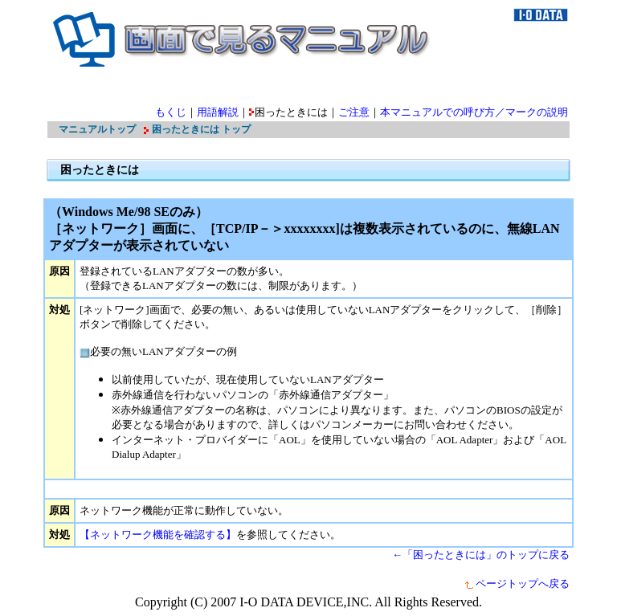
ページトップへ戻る (517, 583)
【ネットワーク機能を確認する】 (158, 534)
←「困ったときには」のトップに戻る (481, 555)
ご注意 (354, 112)
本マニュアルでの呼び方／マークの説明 (474, 112)
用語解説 (218, 112)
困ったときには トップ (201, 129)
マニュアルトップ (97, 129)
